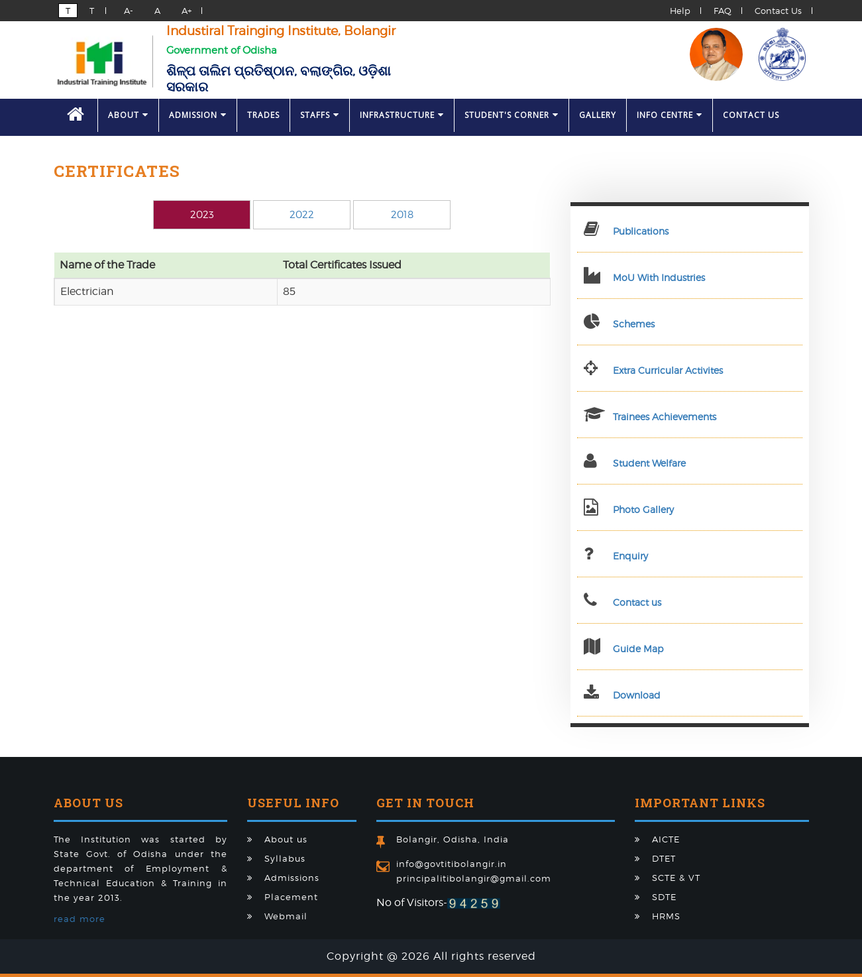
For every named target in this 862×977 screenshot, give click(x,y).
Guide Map (638, 648)
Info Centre (669, 115)
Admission (198, 115)
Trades (263, 115)
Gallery (597, 115)
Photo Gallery (643, 509)
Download (637, 695)
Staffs (319, 115)
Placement (291, 896)
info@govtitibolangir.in (451, 863)
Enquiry (630, 555)
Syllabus (284, 858)
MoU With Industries (659, 277)
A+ (183, 10)
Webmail (285, 916)
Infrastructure (402, 115)
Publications (641, 231)
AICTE (666, 839)
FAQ (722, 10)
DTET (664, 858)
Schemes (634, 323)
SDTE (664, 896)
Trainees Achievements (664, 416)
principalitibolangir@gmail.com (473, 878)
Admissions (291, 877)
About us (285, 839)
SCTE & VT (676, 877)
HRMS (666, 916)
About (128, 115)
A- (126, 10)
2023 (202, 215)
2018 (402, 215)
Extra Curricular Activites (668, 370)
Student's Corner (511, 115)
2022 (302, 215)
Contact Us (778, 10)
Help (680, 10)
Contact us (637, 602)
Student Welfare (649, 463)
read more (79, 918)
